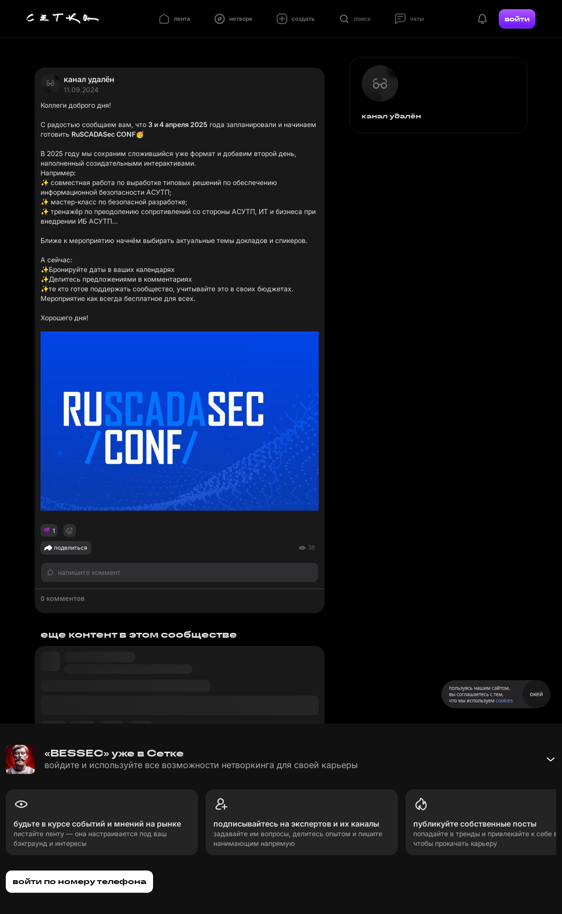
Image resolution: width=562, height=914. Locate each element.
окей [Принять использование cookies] (536, 694)
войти (517, 19)
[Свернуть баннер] (550, 759)
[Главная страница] (63, 19)
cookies (504, 700)
